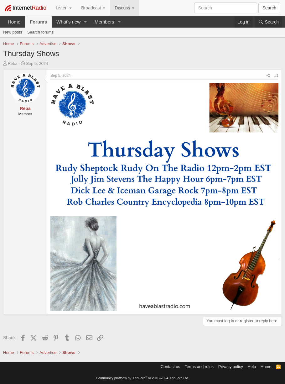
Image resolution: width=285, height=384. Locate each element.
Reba (13, 63)
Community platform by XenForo (142, 378)
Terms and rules (199, 366)
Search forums (40, 32)
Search (269, 7)
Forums (38, 21)
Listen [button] (64, 7)
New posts (12, 32)
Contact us (170, 366)
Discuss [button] (124, 7)
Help (252, 366)
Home (14, 21)
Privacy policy (230, 366)
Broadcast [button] (93, 7)
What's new (68, 21)
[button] (85, 22)
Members (104, 21)
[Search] (268, 22)
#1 (276, 75)
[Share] (268, 75)
